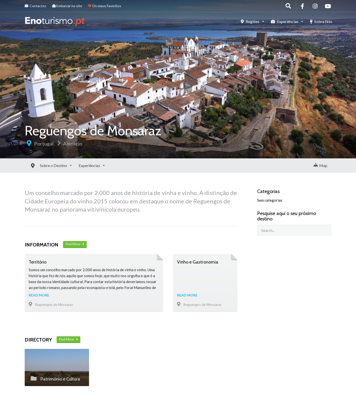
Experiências (285, 21)
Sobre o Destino (43, 165)
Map (320, 165)
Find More (75, 244)
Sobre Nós (321, 21)
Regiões (250, 21)
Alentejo (72, 143)
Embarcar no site (67, 6)
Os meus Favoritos (104, 6)
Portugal (44, 143)
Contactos (35, 6)
